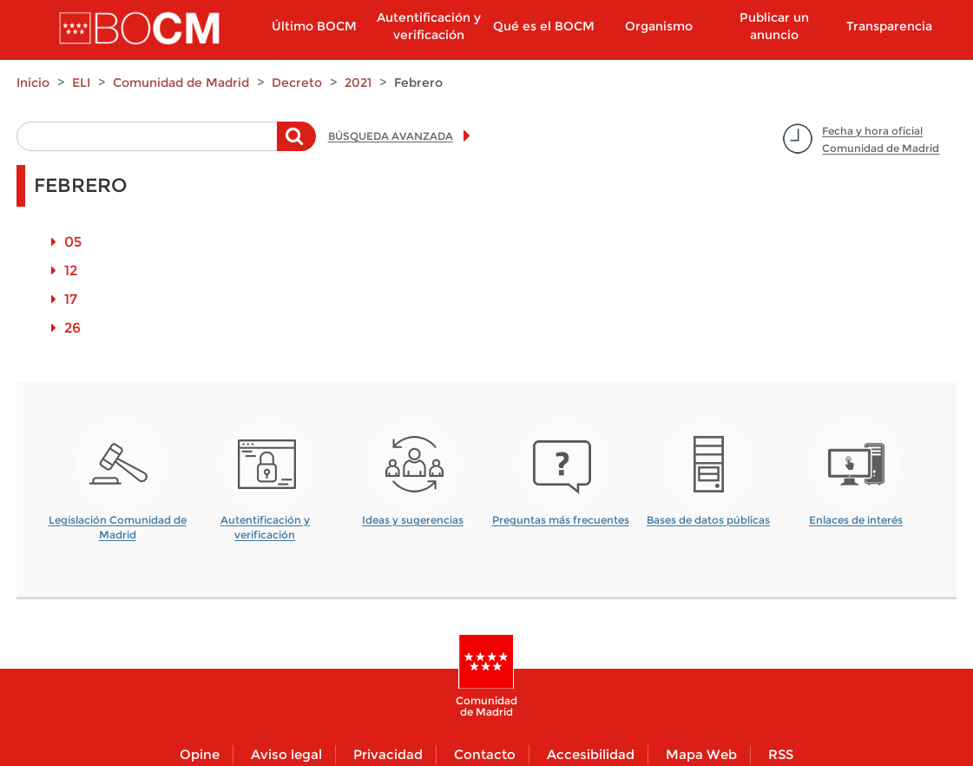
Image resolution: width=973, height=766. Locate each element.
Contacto (485, 754)
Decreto (297, 82)
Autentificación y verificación (429, 26)
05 (73, 242)
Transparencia (889, 26)
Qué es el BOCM (544, 26)
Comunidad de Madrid (181, 82)
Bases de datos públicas (708, 519)
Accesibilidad (590, 754)
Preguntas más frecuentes (560, 519)
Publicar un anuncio (774, 26)
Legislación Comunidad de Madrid (118, 521)
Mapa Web (701, 754)
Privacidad (388, 754)
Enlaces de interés (856, 519)
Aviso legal (286, 754)
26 (72, 328)
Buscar (296, 145)
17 (70, 299)
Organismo (659, 26)
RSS (780, 754)
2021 (358, 82)
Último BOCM (314, 26)
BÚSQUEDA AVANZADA (390, 135)
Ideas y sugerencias (412, 519)
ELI (81, 82)
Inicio (32, 82)
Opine (200, 754)
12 (70, 270)
